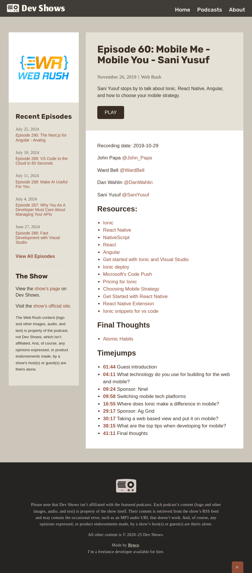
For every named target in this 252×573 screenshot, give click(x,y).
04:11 (109, 374)
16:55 (109, 404)
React (109, 245)
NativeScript (116, 237)
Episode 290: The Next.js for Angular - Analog (41, 137)
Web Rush (151, 77)
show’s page (47, 288)
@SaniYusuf (135, 195)
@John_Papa (137, 158)
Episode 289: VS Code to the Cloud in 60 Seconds (42, 160)
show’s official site (51, 306)
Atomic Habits (118, 339)
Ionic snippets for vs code (130, 311)
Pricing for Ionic (120, 281)
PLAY (111, 112)
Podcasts (209, 9)
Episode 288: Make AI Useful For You (42, 184)
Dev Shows (36, 9)
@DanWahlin (138, 182)
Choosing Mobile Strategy (131, 289)
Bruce (133, 545)
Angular (111, 252)
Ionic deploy (116, 267)
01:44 (109, 367)
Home (182, 9)
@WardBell (132, 170)
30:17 (109, 418)
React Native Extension (128, 303)
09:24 (109, 389)
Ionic (108, 223)
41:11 (109, 433)
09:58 (109, 396)
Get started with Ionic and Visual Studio (145, 259)
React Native (117, 230)
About (237, 9)
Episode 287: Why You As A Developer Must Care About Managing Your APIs (40, 210)
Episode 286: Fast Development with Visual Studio (38, 238)
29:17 (109, 411)
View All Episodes (35, 256)
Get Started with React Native (135, 296)
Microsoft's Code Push (127, 274)
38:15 (109, 426)
